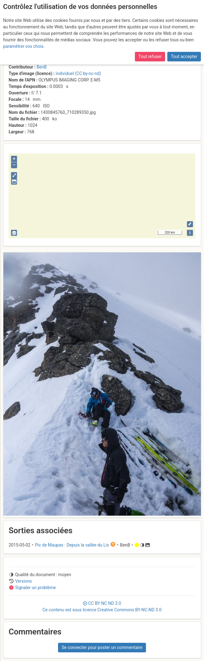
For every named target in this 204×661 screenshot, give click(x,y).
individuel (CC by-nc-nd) (78, 73)
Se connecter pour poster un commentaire (102, 647)
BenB (41, 66)
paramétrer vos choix (23, 46)
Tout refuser (149, 56)
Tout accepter (184, 56)
